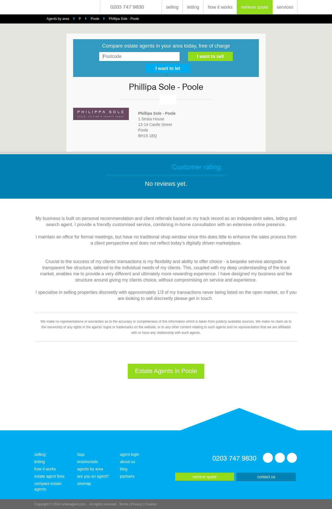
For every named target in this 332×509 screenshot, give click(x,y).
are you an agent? (93, 476)
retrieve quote (254, 7)
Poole (95, 19)
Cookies (151, 504)
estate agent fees (49, 476)
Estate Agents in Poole (166, 370)
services (285, 7)
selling (172, 7)
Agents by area (58, 19)
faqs (81, 454)
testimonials (87, 461)
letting (193, 7)
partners (127, 476)
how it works (220, 7)
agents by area (90, 469)
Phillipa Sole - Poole (124, 19)
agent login (130, 454)
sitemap (84, 483)
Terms (123, 504)
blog (123, 469)
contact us (266, 477)
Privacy (136, 504)
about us (127, 461)
